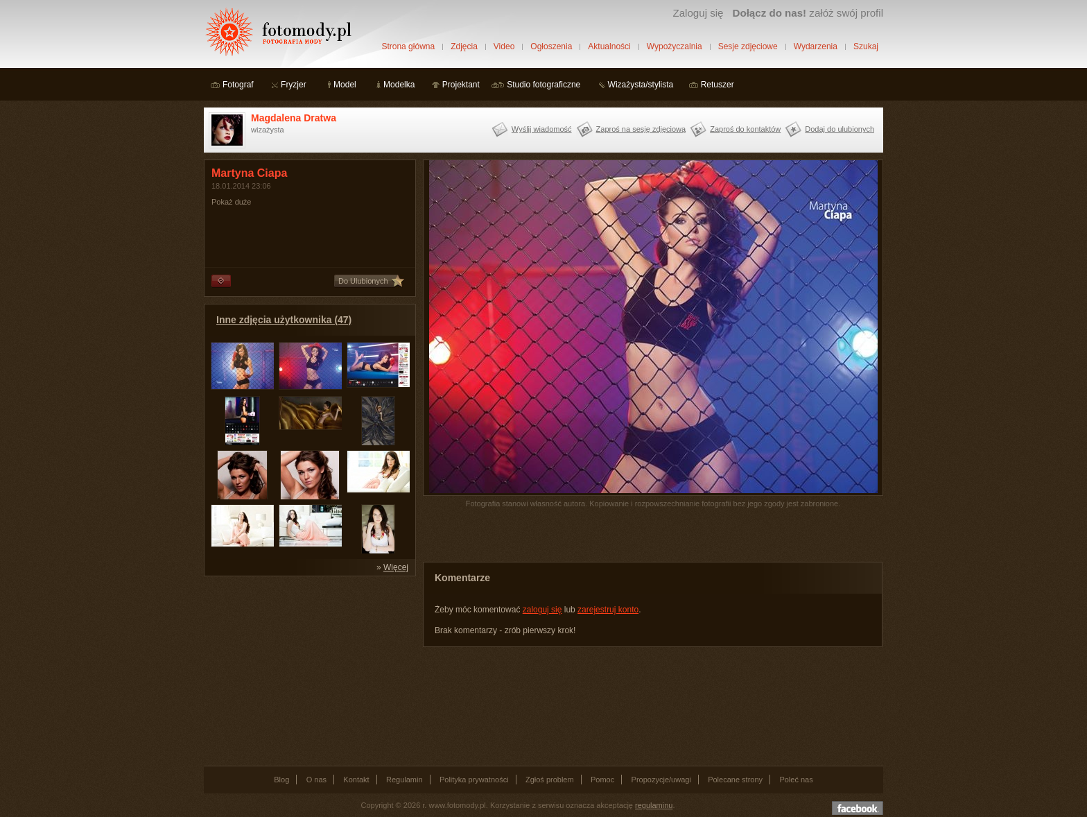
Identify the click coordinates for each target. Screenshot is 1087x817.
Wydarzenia (815, 46)
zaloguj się (542, 609)
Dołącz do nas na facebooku (857, 808)
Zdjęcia (464, 46)
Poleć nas (795, 779)
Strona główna (408, 46)
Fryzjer (293, 84)
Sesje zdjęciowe (748, 46)
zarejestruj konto (607, 609)
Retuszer (717, 84)
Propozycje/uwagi (661, 779)
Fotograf (238, 84)
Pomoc (602, 779)
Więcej (395, 567)
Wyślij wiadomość (542, 129)
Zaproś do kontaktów (745, 129)
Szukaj (865, 46)
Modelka (399, 84)
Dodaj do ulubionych (839, 129)
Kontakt (356, 779)
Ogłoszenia (551, 46)
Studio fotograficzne (543, 84)
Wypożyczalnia (674, 46)
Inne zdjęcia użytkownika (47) (283, 319)
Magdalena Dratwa (293, 117)
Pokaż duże (231, 202)
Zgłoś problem (549, 779)
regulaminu (653, 805)
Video (504, 46)
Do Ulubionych (363, 281)
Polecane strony (735, 779)
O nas (316, 779)
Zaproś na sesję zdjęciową (641, 129)
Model (344, 84)
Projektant (461, 84)
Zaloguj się (697, 13)
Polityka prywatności (474, 779)
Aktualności (609, 46)
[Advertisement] (308, 670)
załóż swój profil (808, 13)
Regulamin (404, 779)
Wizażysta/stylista (641, 84)
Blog (281, 779)
